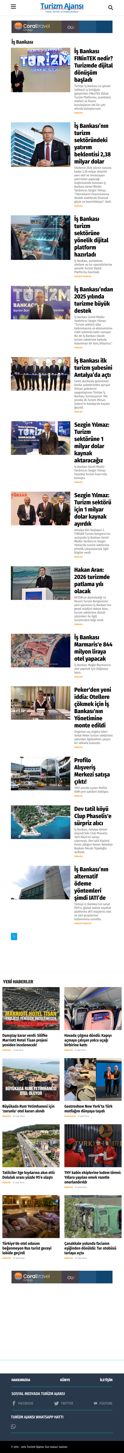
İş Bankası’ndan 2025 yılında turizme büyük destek (93, 300)
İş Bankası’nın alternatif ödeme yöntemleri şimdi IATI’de (91, 883)
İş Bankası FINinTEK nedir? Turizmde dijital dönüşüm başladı (93, 65)
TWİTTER (63, 1403)
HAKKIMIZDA (20, 1380)
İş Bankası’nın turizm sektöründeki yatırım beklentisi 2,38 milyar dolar (92, 143)
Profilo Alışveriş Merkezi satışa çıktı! (92, 771)
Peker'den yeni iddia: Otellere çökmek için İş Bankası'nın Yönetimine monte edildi (92, 707)
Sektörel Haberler (83, 276)
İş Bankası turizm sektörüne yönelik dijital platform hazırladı (91, 236)
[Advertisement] (62, 1324)
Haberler (78, 113)
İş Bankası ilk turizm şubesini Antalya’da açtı (93, 367)
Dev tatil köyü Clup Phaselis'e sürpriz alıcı (93, 816)
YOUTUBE (103, 1403)
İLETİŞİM (106, 1380)
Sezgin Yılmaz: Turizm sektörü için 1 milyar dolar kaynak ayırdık (92, 509)
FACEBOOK (22, 1403)
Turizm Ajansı (35, 1447)
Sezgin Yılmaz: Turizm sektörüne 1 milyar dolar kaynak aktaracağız (91, 442)
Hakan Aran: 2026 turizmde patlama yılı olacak (92, 580)
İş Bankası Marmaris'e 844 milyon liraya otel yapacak (93, 648)
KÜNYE (65, 1380)
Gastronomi (70, 1116)
